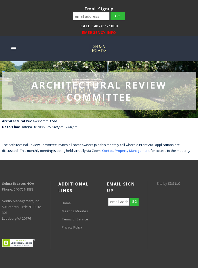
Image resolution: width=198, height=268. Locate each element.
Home (66, 203)
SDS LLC (174, 183)
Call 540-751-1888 (99, 26)
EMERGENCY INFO (99, 32)
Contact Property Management (126, 150)
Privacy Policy (72, 227)
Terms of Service (75, 219)
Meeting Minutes (75, 211)
